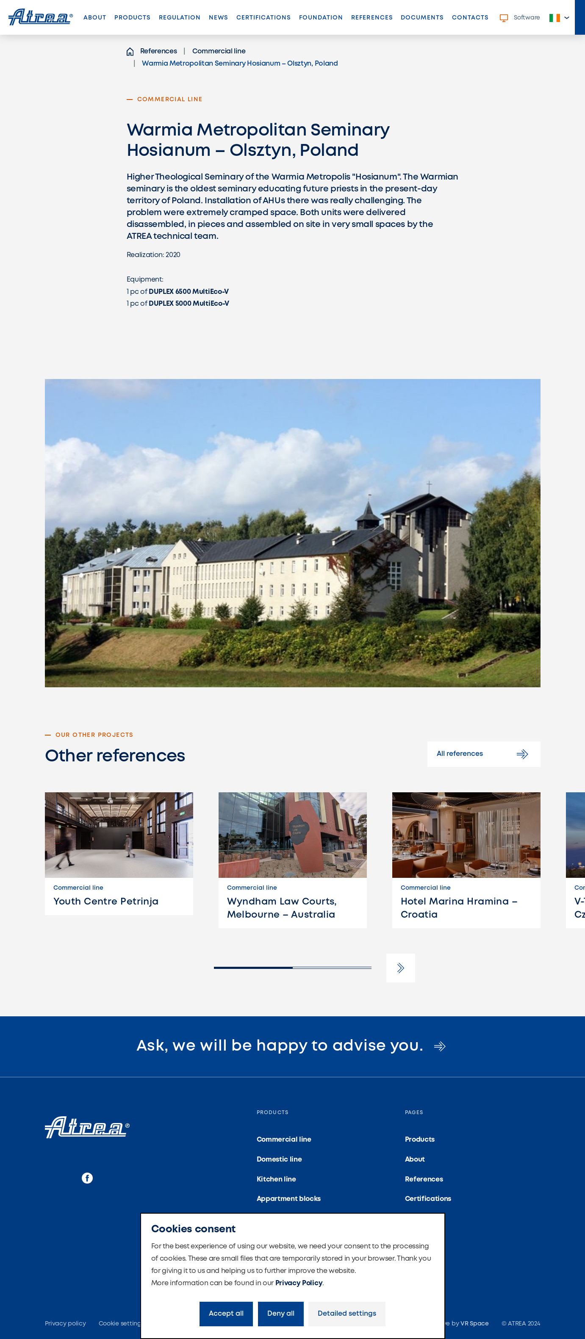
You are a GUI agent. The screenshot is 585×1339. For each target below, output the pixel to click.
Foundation (321, 17)
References (373, 20)
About (94, 17)
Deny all (280, 1314)
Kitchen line (276, 1179)
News (218, 17)
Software (520, 18)
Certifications (263, 17)
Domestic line (279, 1159)
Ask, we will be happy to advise (292, 1046)
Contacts (470, 17)
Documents (422, 17)
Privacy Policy (299, 1283)
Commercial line (284, 1140)
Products (132, 17)
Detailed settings (347, 1314)
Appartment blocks (289, 1199)
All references (484, 754)
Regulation (180, 17)
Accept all (226, 1314)
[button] (559, 18)
